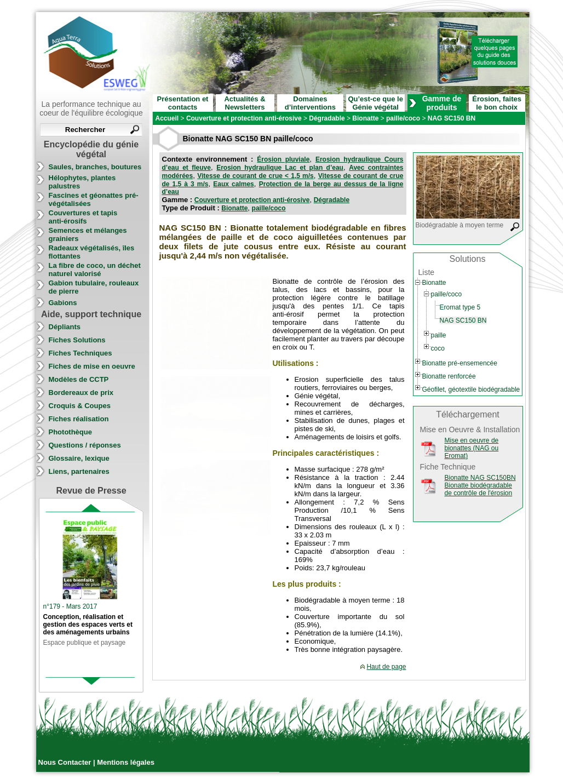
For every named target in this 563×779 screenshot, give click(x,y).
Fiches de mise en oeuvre (92, 366)
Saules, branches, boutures (95, 167)
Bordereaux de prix (81, 392)
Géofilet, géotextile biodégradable (471, 389)
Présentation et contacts (183, 103)
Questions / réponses (85, 445)
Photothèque (70, 432)
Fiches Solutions (77, 340)
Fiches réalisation (79, 419)
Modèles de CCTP (79, 379)
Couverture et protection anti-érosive (252, 200)
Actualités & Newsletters (244, 103)
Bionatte (234, 208)
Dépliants (65, 327)
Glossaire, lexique (79, 458)
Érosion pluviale (283, 159)
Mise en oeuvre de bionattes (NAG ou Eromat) (472, 448)
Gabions (63, 303)
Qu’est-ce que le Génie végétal (375, 103)
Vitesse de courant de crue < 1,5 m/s (255, 176)
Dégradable (331, 200)
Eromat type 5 (460, 307)
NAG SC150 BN (463, 320)
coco (438, 348)
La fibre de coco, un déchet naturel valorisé (95, 269)
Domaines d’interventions (310, 103)
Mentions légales (125, 762)
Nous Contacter (65, 762)
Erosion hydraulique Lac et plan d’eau (279, 167)
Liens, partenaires (79, 471)
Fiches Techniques (80, 353)
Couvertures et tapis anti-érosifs (83, 217)
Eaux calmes (233, 184)
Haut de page (386, 667)
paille (438, 335)
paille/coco (269, 208)
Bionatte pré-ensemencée (459, 363)
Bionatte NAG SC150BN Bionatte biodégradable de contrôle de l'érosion (480, 485)
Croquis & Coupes (80, 406)
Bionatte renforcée (449, 376)
